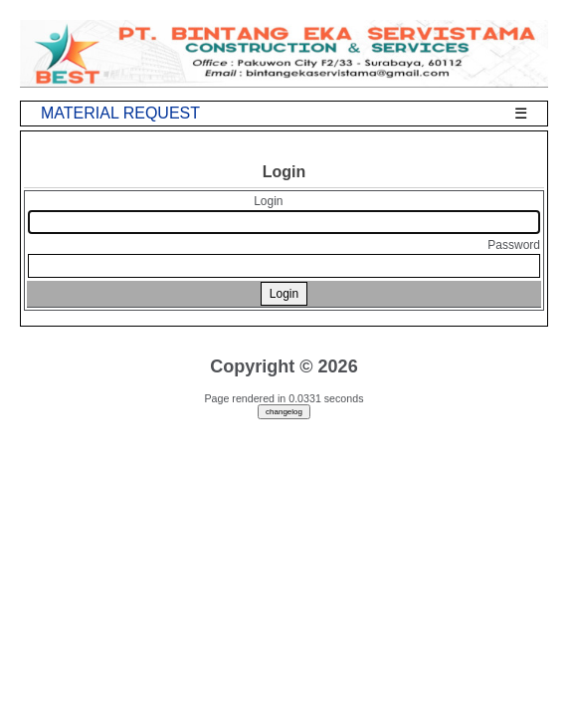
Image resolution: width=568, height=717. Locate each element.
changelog (284, 411)
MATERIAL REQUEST (120, 113)
